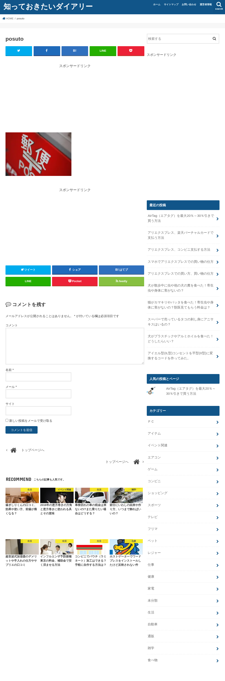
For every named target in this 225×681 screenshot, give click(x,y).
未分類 (153, 591)
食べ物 (153, 650)
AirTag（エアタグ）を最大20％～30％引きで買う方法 (181, 218)
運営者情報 (206, 4)
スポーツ (154, 498)
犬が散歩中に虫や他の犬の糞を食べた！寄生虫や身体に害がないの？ (181, 286)
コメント (11, 325)
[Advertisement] (74, 99)
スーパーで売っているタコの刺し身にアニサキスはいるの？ (181, 319)
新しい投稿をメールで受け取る (30, 420)
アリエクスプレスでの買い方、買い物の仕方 (181, 272)
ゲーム (153, 464)
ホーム (156, 4)
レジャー (154, 545)
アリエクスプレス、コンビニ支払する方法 (179, 248)
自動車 (153, 615)
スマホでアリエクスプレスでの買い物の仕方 (181, 260)
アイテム (154, 429)
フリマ (153, 522)
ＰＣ (151, 417)
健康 (151, 568)
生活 (151, 603)
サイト (10, 403)
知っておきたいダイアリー (48, 6)
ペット (153, 533)
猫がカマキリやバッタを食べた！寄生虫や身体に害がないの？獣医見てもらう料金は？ (181, 302)
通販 (151, 626)
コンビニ (154, 475)
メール (11, 386)
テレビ (153, 510)
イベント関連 (157, 440)
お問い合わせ (189, 4)
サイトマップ (171, 4)
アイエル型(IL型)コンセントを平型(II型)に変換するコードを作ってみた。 (180, 352)
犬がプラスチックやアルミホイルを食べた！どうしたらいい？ (181, 335)
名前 (9, 369)
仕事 (151, 557)
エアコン (154, 452)
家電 (151, 580)
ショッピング (157, 487)
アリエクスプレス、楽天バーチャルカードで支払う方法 (181, 234)
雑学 (151, 638)
